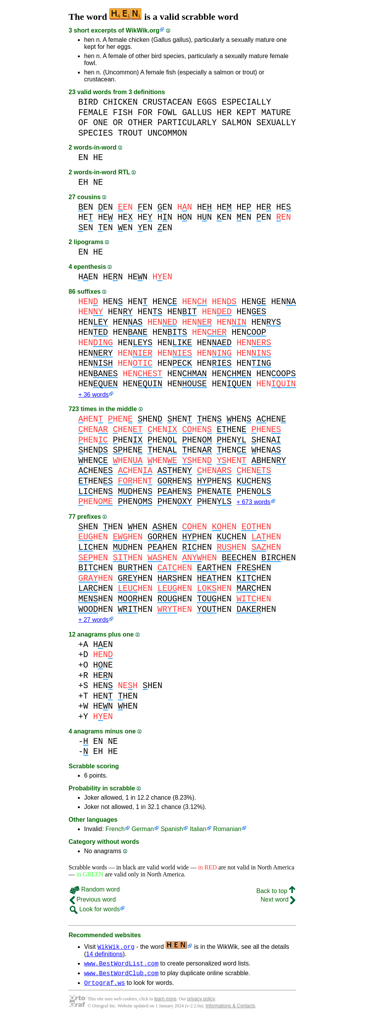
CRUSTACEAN (167, 102)
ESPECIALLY (246, 102)
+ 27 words (93, 622)
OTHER (140, 122)
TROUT (130, 133)
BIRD (88, 102)
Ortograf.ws (104, 988)
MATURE (276, 112)
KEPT (246, 112)
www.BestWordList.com (121, 966)
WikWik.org (143, 30)
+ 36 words (93, 395)
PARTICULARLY (187, 122)
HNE (103, 667)
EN (83, 157)
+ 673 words (253, 503)
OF (83, 122)
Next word (278, 901)
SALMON (236, 122)
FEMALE (93, 112)
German (142, 831)
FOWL (167, 112)
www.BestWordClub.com (121, 977)
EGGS (207, 102)
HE (98, 157)
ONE (100, 122)
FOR (145, 112)
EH (83, 182)
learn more (165, 1004)
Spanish (172, 831)
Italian (198, 831)
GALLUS (197, 112)
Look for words (95, 911)
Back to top (276, 893)
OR (118, 122)
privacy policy (201, 1004)
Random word (95, 891)
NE (98, 182)
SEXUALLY (276, 122)
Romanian (227, 831)
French (115, 831)
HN (164, 217)
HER (224, 112)
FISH (123, 112)
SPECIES (95, 133)
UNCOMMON (167, 133)
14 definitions (104, 956)
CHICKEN (120, 102)
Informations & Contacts (230, 1011)
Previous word (93, 901)
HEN (88, 276)
